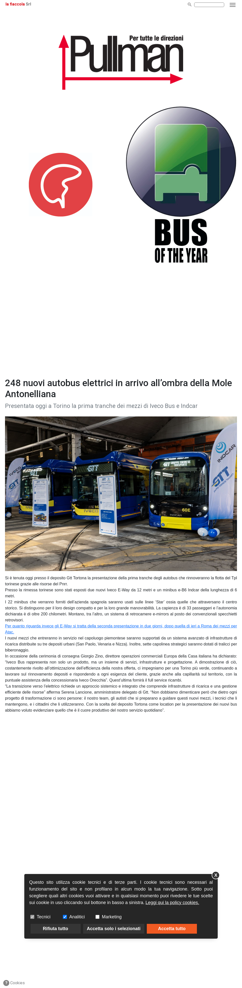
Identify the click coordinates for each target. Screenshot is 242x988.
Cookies (14, 983)
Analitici (77, 916)
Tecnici (44, 916)
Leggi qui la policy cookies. (172, 902)
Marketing (112, 916)
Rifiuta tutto (55, 928)
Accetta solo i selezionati (114, 928)
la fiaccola (15, 4)
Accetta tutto (172, 928)
